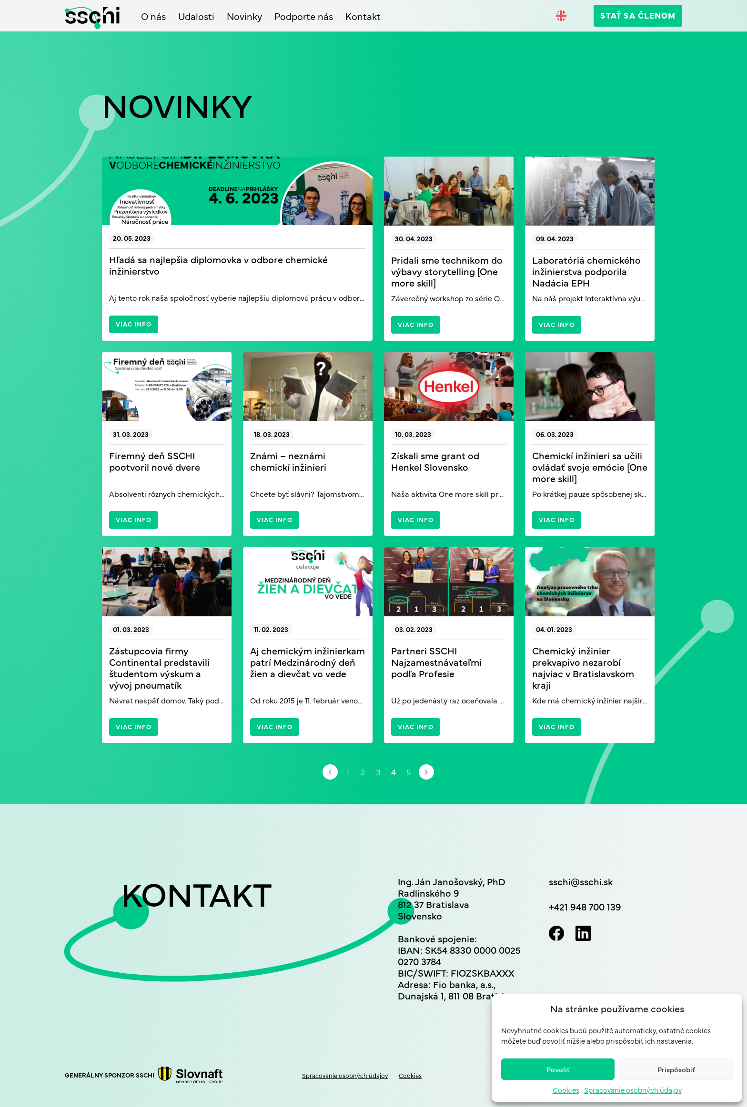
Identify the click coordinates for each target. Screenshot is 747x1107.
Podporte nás (303, 16)
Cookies (566, 1090)
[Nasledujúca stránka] (426, 772)
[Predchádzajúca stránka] (330, 772)
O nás (153, 16)
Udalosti (196, 16)
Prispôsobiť (676, 1069)
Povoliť (558, 1069)
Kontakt (363, 16)
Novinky (244, 16)
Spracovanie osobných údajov (633, 1090)
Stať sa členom (638, 15)
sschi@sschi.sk (581, 881)
